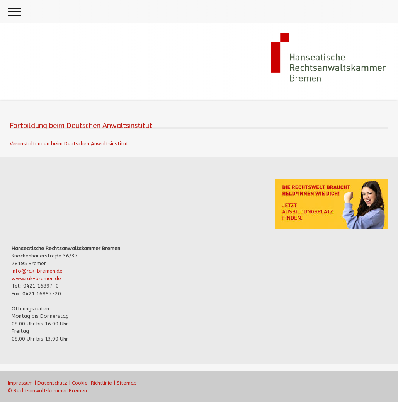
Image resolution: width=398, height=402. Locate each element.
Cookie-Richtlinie (92, 383)
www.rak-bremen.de (36, 278)
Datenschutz (52, 383)
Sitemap (127, 383)
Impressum (20, 383)
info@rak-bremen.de (37, 271)
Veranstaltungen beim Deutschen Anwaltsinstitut (69, 143)
